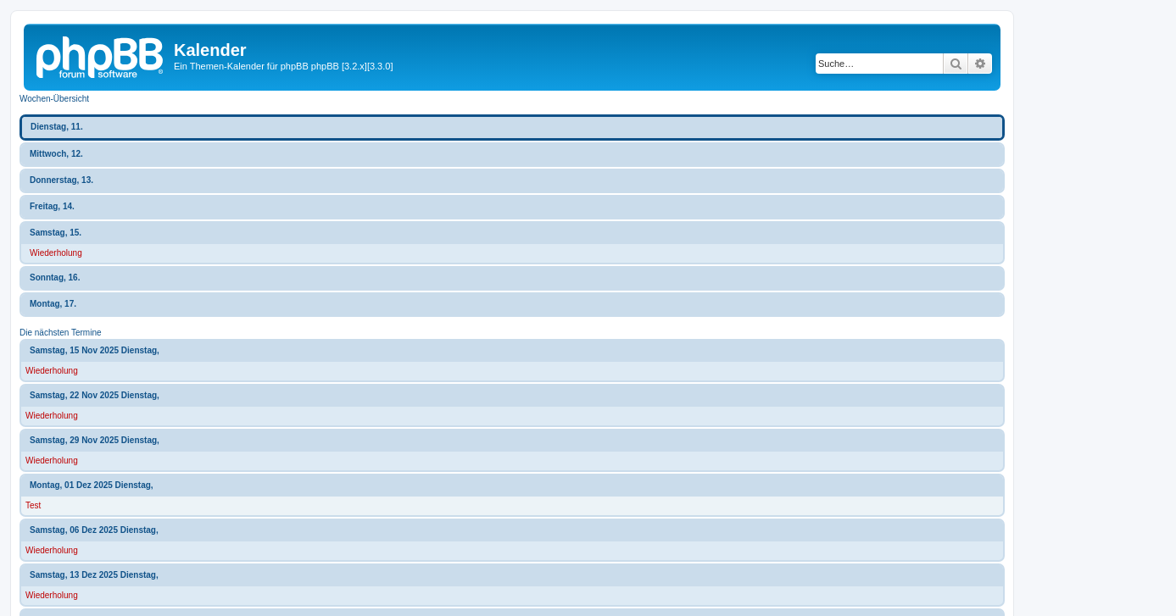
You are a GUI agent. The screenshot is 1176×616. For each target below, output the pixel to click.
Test (33, 505)
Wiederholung (56, 253)
